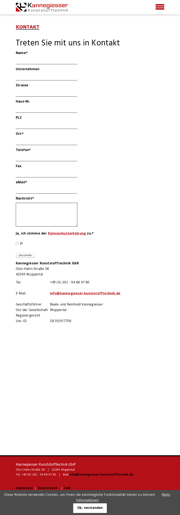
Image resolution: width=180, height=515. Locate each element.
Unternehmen (27, 69)
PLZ (19, 118)
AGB (67, 488)
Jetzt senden (25, 255)
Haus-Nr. (23, 102)
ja (21, 243)
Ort (25, 134)
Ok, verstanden (90, 508)
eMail (25, 182)
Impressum (24, 488)
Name (25, 53)
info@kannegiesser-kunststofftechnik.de (85, 293)
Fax (19, 166)
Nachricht (25, 199)
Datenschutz (47, 488)
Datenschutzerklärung (67, 234)
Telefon (25, 150)
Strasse (22, 85)
